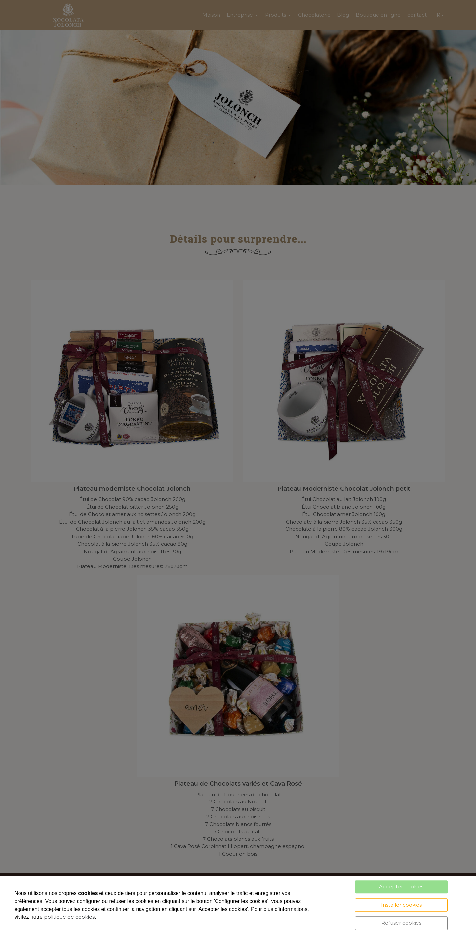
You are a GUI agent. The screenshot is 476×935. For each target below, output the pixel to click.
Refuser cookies (401, 923)
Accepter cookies (401, 886)
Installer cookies (401, 905)
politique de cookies (69, 917)
